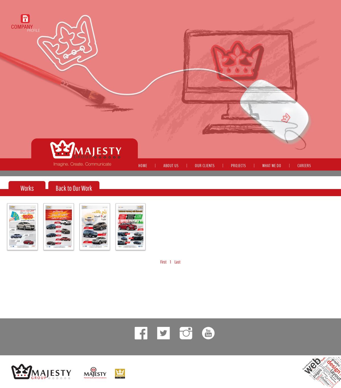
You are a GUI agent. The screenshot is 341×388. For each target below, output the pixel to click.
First (163, 261)
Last (177, 261)
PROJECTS (238, 166)
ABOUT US (171, 166)
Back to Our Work (74, 188)
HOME (142, 166)
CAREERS (304, 166)
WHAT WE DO (271, 166)
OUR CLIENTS (205, 166)
